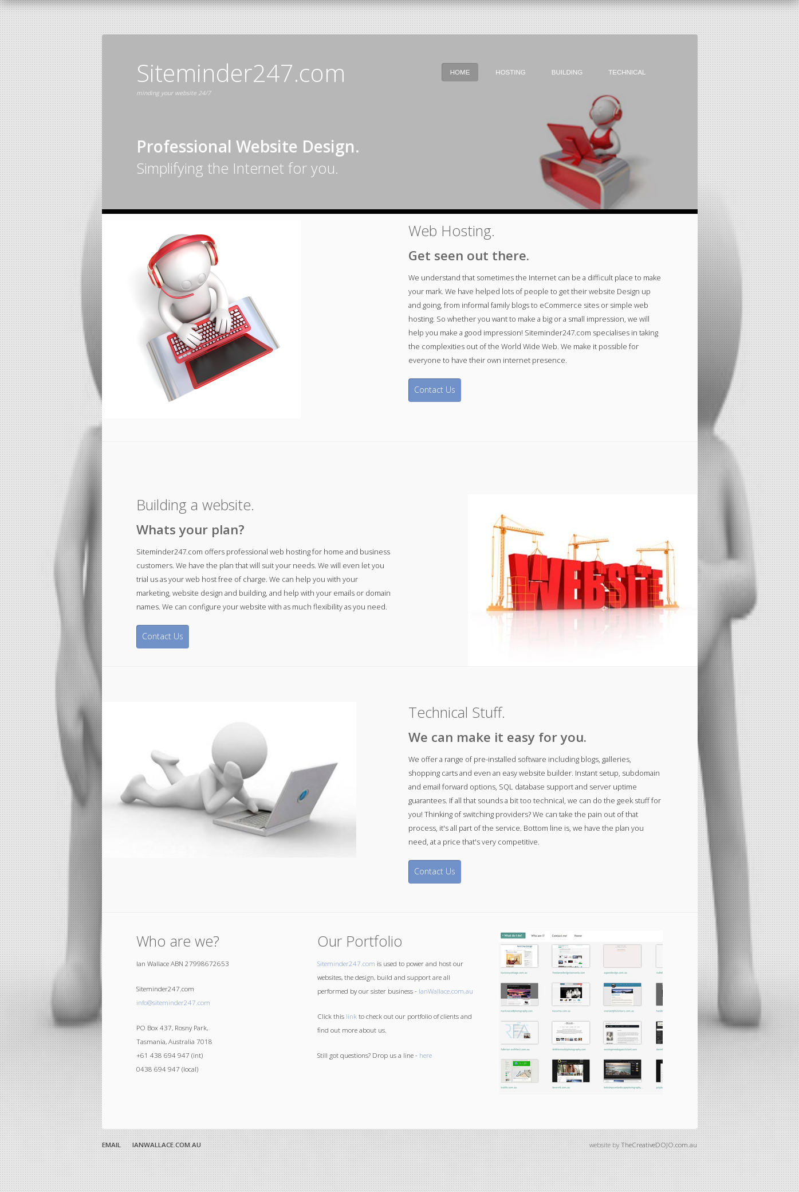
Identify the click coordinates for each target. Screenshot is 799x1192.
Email (111, 1144)
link (351, 1016)
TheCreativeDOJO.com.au (659, 1144)
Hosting (510, 72)
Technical (627, 72)
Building (567, 72)
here (425, 1055)
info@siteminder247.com (173, 1002)
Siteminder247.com (346, 963)
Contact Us (434, 389)
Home (460, 72)
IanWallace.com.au (446, 991)
